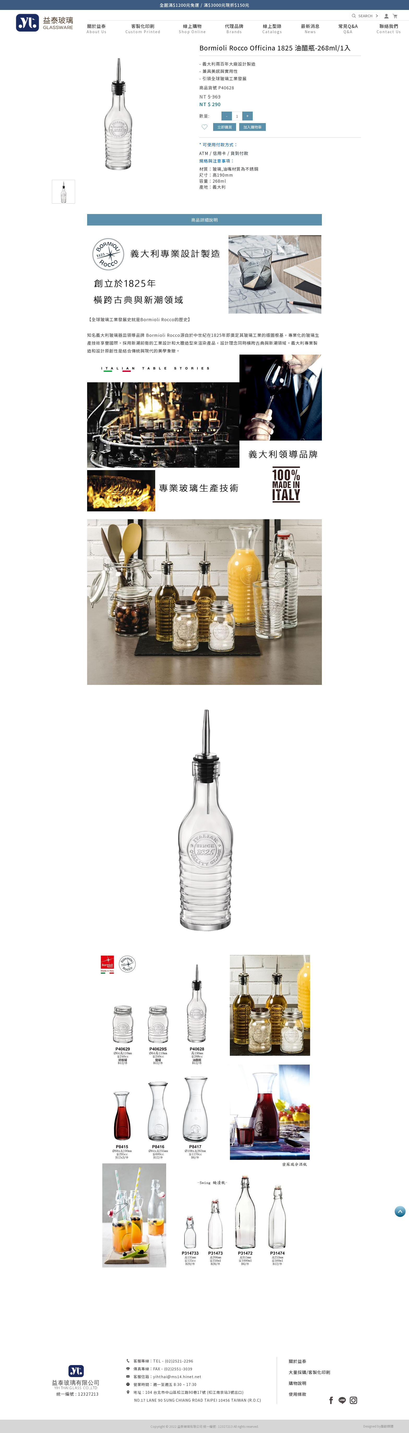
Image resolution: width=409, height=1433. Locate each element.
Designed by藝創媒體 (378, 1426)
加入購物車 (252, 127)
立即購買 (224, 127)
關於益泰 (297, 1361)
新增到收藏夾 (204, 127)
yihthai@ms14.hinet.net (177, 1376)
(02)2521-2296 (179, 1360)
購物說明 (297, 1383)
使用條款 (297, 1394)
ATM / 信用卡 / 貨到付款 (223, 153)
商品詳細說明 (204, 220)
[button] (192, 29)
